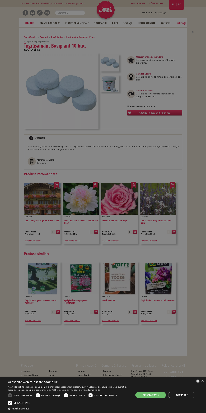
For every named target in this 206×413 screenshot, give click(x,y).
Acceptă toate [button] (151, 395)
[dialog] (103, 395)
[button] (69, 409)
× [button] (202, 381)
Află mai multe (93, 390)
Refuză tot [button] (182, 395)
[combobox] (198, 381)
